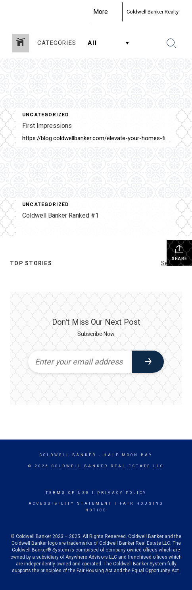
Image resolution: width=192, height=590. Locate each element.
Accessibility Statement (70, 503)
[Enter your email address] (80, 362)
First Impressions (47, 125)
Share (179, 252)
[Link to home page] (115, 12)
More (100, 11)
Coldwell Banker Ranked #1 (60, 215)
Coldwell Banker (68, 455)
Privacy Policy (122, 493)
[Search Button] (171, 43)
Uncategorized (45, 115)
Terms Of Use (68, 493)
